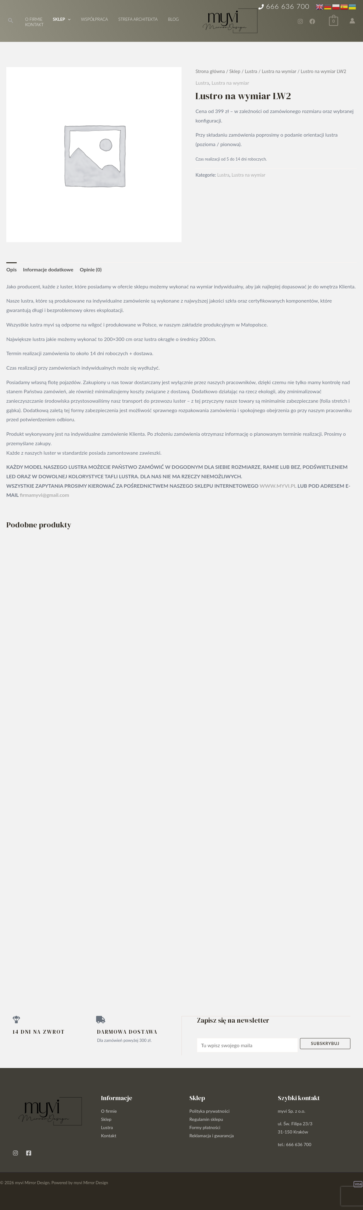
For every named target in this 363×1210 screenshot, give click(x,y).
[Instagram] (300, 21)
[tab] (11, 269)
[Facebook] (312, 21)
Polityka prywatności (209, 1110)
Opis (11, 269)
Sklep (234, 71)
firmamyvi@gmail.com (44, 495)
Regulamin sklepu (206, 1119)
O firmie (32, 19)
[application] (64, 19)
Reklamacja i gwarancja (211, 1135)
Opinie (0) (91, 269)
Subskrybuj (325, 1043)
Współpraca (88, 19)
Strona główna (210, 71)
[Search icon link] (11, 21)
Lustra (251, 71)
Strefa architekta (130, 19)
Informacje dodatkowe (48, 269)
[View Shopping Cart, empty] (333, 20)
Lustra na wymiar (279, 71)
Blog (163, 19)
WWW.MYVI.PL (278, 486)
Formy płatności (204, 1127)
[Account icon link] (352, 21)
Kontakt (33, 24)
